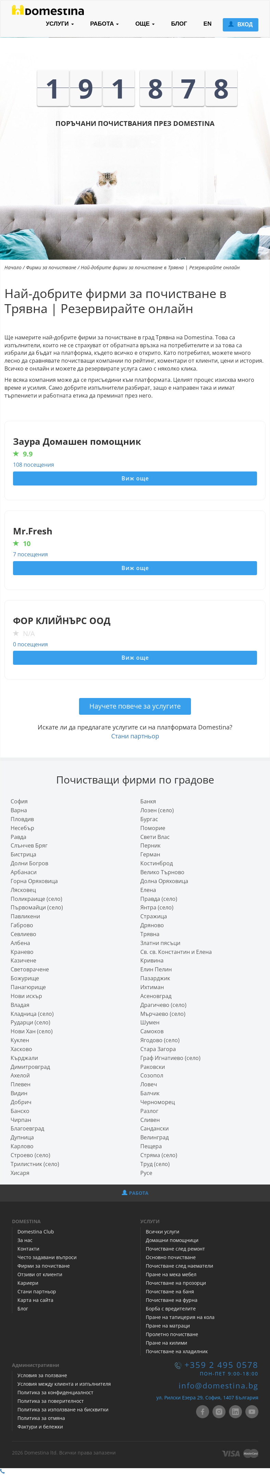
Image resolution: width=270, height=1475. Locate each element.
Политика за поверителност (50, 1401)
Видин (19, 1093)
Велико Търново (162, 872)
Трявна (149, 934)
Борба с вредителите (171, 1308)
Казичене (23, 960)
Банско (20, 1111)
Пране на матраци (168, 1325)
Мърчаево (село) (162, 1014)
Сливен (150, 1120)
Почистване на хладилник (177, 1351)
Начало (13, 267)
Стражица (153, 916)
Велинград (154, 1137)
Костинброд (156, 863)
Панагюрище (28, 987)
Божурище (25, 978)
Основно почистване (171, 1257)
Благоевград (27, 1128)
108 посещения (33, 464)
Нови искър (26, 996)
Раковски (152, 1067)
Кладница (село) (32, 1014)
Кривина (152, 960)
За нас (25, 1240)
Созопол (151, 1075)
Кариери (27, 1283)
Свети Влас (155, 837)
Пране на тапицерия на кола (180, 1317)
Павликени (25, 916)
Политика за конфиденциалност (55, 1392)
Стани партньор (135, 736)
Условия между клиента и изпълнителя (64, 1384)
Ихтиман (152, 987)
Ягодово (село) (160, 1040)
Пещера (151, 1146)
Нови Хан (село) (32, 1031)
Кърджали (24, 1058)
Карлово (22, 1146)
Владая (20, 1005)
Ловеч (148, 1084)
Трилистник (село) (35, 1164)
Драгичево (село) (163, 1005)
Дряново (152, 925)
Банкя (148, 801)
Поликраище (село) (36, 899)
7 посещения (30, 554)
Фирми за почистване (51, 267)
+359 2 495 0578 (221, 1364)
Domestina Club (35, 1231)
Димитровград (30, 1067)
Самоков (152, 1031)
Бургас (149, 819)
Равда (18, 837)
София (19, 801)
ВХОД (240, 24)
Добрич (21, 1102)
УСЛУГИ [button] (60, 24)
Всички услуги (162, 1231)
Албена (20, 943)
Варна (19, 810)
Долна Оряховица (164, 881)
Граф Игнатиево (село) (170, 1058)
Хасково (21, 1049)
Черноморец (157, 1102)
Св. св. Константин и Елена (176, 952)
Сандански (154, 1128)
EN (208, 24)
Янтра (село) (156, 907)
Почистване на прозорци (176, 1283)
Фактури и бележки (40, 1426)
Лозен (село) (157, 810)
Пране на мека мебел (171, 1274)
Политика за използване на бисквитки (62, 1409)
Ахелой (20, 1075)
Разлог (149, 1111)
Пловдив (22, 819)
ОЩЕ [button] (145, 24)
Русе (146, 1173)
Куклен (20, 1040)
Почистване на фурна (171, 1300)
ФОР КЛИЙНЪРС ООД (62, 621)
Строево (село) (30, 1155)
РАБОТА (135, 1193)
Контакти (28, 1248)
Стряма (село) (158, 1155)
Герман (150, 854)
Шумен (149, 1022)
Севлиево (23, 934)
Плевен (20, 1084)
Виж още (135, 478)
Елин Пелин (156, 969)
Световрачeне (30, 969)
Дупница (22, 1137)
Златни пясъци (160, 943)
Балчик (149, 1093)
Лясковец (23, 890)
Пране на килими (166, 1343)
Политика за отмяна (41, 1418)
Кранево (22, 952)
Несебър (22, 828)
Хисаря (20, 1173)
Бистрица (23, 854)
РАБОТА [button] (104, 24)
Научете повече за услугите (135, 706)
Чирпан (21, 1120)
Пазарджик (155, 978)
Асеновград (155, 996)
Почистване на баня (170, 1291)
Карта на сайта (35, 1300)
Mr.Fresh (32, 531)
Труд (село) (155, 1164)
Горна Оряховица (34, 881)
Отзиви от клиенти (39, 1274)
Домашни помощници (172, 1240)
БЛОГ (179, 24)
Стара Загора (158, 1049)
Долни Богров (29, 863)
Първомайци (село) (37, 907)
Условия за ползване (42, 1375)
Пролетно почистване (172, 1334)
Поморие (152, 828)
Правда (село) (158, 899)
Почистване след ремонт (175, 1248)
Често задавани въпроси (47, 1257)
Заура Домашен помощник (77, 442)
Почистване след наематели (179, 1266)
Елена (148, 890)
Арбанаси (24, 872)
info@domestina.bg (218, 1385)
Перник (150, 845)
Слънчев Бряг (29, 845)
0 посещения (30, 644)
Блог (22, 1308)
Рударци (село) (30, 1022)
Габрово (22, 925)
